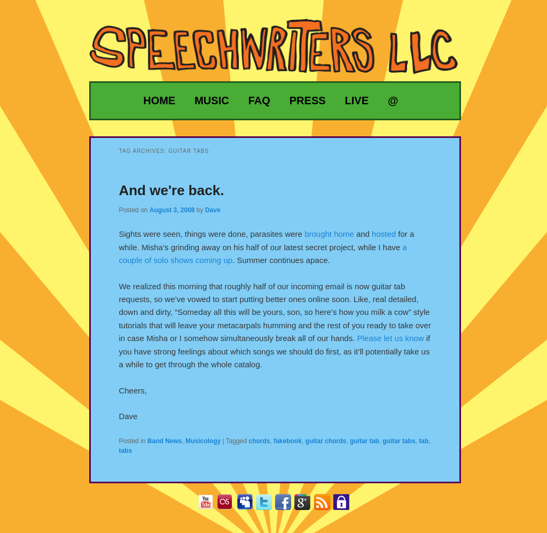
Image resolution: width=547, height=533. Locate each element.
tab (423, 441)
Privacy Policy (345, 505)
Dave (213, 210)
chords (259, 441)
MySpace (249, 505)
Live (357, 100)
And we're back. (171, 190)
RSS (326, 505)
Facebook (287, 505)
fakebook (288, 441)
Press (308, 100)
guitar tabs (398, 441)
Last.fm (229, 505)
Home (159, 100)
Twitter (268, 505)
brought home (329, 233)
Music (211, 100)
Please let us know (390, 338)
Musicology (203, 441)
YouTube (210, 505)
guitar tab (364, 441)
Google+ (306, 505)
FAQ (259, 100)
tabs (125, 450)
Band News (164, 441)
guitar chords (326, 441)
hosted (384, 233)
